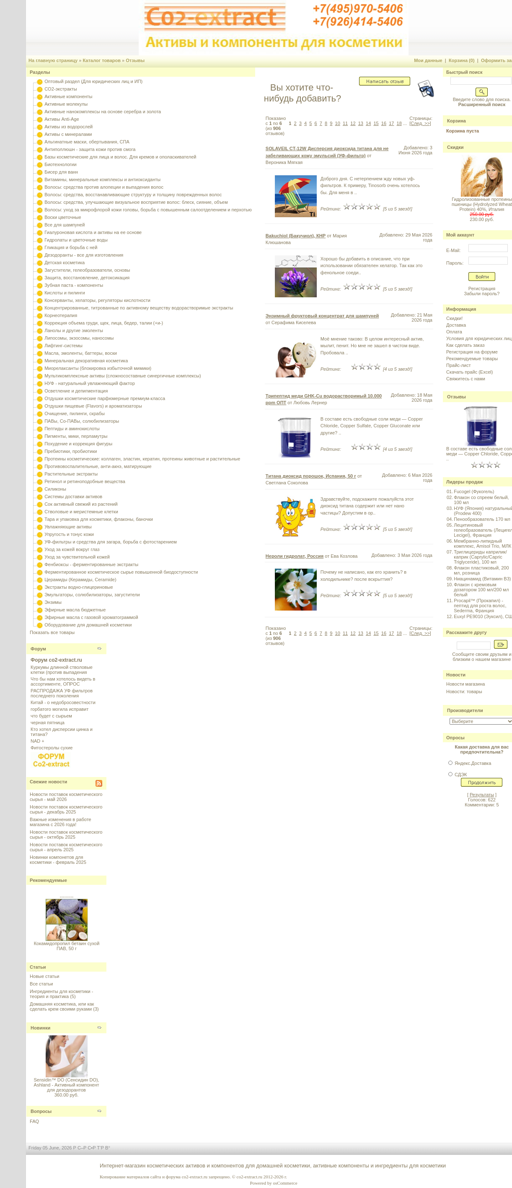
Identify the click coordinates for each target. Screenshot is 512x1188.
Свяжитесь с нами (465, 378)
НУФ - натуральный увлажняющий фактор (89, 383)
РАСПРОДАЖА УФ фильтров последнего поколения (62, 693)
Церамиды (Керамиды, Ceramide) (80, 579)
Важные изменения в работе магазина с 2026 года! (60, 822)
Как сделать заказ (465, 345)
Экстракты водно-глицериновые (78, 587)
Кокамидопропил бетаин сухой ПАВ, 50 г (66, 949)
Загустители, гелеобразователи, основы (87, 270)
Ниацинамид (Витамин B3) (482, 578)
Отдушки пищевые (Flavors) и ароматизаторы (93, 405)
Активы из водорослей (68, 126)
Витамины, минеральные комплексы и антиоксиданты (102, 179)
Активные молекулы (66, 104)
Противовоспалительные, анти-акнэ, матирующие (97, 466)
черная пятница (48, 722)
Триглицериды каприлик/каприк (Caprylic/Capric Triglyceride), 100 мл (480, 556)
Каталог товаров (102, 60)
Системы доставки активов (73, 496)
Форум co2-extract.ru (56, 660)
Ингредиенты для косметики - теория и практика (61, 994)
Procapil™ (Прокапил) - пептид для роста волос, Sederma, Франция (480, 605)
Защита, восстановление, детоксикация (86, 277)
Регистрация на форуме (472, 351)
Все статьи (41, 983)
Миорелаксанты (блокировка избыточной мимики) (97, 368)
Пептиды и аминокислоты (72, 428)
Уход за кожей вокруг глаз (71, 549)
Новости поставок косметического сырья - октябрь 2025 (66, 834)
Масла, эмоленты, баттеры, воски (80, 353)
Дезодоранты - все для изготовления (83, 254)
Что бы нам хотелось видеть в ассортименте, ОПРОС (63, 681)
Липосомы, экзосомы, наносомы (79, 338)
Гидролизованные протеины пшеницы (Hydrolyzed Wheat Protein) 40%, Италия (482, 204)
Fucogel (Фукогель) (474, 491)
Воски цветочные (62, 217)
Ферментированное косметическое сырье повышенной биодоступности (121, 572)
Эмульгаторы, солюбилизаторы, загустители (92, 594)
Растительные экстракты (71, 473)
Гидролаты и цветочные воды (76, 239)
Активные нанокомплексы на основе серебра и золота (102, 111)
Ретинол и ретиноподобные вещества (84, 481)
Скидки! (454, 318)
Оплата (454, 331)
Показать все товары (52, 632)
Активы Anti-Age (61, 119)
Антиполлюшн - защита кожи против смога (89, 149)
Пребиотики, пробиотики (70, 451)
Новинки (40, 1027)
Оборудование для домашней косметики (88, 624)
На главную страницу (53, 60)
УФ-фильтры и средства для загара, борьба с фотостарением (110, 541)
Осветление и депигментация (76, 390)
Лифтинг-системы (63, 345)
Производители (465, 710)
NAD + (37, 740)
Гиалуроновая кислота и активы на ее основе (93, 232)
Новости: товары (464, 691)
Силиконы (55, 488)
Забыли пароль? (482, 293)
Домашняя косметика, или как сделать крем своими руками (62, 1006)
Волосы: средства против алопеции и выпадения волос (103, 187)
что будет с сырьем (51, 715)
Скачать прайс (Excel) (469, 371)
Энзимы (53, 602)
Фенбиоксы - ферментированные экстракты (91, 564)
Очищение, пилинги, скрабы (74, 413)
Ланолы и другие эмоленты (73, 330)
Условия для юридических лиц (479, 338)
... (405, 123)
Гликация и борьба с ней (70, 247)
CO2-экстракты (60, 88)
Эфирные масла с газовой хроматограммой (91, 617)
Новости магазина (465, 683)
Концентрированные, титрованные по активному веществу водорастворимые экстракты (138, 307)
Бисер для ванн (61, 171)
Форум (38, 648)
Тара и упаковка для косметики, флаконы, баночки (98, 519)
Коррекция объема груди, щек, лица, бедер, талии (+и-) (103, 322)
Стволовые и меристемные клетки (81, 511)
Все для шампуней (64, 224)
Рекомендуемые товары (472, 358)
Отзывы (135, 60)
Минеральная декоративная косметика (86, 360)
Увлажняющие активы (68, 526)
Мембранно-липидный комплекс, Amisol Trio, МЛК (482, 543)
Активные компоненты (68, 96)
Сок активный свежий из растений (81, 504)
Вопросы (41, 1111)
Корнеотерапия (60, 315)
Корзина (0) (462, 60)
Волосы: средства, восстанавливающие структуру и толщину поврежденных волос (133, 194)
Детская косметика (64, 262)
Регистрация (481, 288)
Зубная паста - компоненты (73, 285)
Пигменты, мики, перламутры (75, 436)
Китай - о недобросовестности (63, 702)
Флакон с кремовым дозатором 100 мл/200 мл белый (481, 589)
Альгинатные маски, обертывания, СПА (86, 141)
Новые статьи (44, 976)
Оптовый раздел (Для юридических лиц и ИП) (93, 81)
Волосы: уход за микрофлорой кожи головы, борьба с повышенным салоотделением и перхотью (148, 209)
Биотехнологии (60, 164)
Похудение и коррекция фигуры (78, 443)
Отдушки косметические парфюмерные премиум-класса (104, 398)
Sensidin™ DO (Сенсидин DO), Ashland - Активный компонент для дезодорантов (66, 1084)
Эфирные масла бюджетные (75, 609)
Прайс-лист (458, 365)
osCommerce (285, 1182)
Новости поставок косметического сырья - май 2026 (66, 797)
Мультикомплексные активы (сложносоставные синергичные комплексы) (122, 375)
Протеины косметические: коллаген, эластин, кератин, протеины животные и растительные (142, 458)
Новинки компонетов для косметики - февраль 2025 (58, 860)
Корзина (456, 120)
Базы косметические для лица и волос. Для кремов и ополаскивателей (120, 156)
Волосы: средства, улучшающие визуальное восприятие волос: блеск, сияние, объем (136, 202)
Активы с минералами (68, 134)
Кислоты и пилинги (64, 292)
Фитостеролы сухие (51, 747)
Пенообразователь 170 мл (482, 519)
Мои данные (428, 60)
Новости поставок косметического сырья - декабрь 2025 (66, 809)
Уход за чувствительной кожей (77, 556)
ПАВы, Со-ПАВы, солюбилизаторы (81, 421)
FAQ (34, 1121)
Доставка (456, 325)
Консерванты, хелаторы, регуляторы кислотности (97, 300)
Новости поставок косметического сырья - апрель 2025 (66, 847)
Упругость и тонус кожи (69, 534)
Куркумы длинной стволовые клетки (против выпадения (62, 670)
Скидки (455, 147)
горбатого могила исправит (59, 709)
